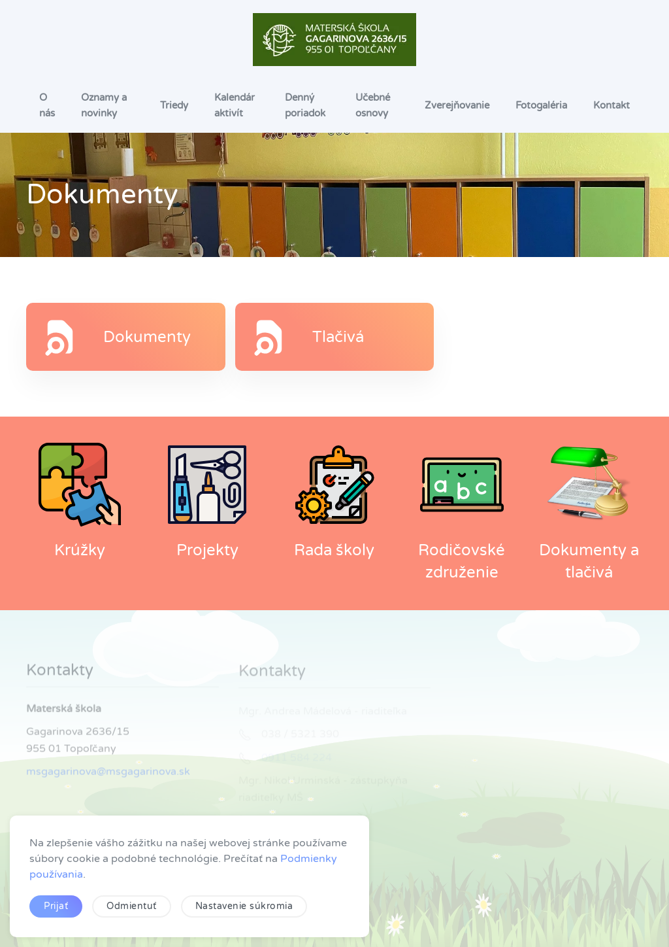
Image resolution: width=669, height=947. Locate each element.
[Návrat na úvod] (334, 39)
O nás (47, 105)
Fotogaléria (541, 105)
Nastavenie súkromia (244, 906)
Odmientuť (131, 906)
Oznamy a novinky (104, 105)
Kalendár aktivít (234, 105)
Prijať (56, 906)
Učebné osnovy (372, 105)
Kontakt (611, 105)
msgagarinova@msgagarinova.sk (108, 773)
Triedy (174, 105)
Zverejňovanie (457, 105)
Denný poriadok (305, 105)
